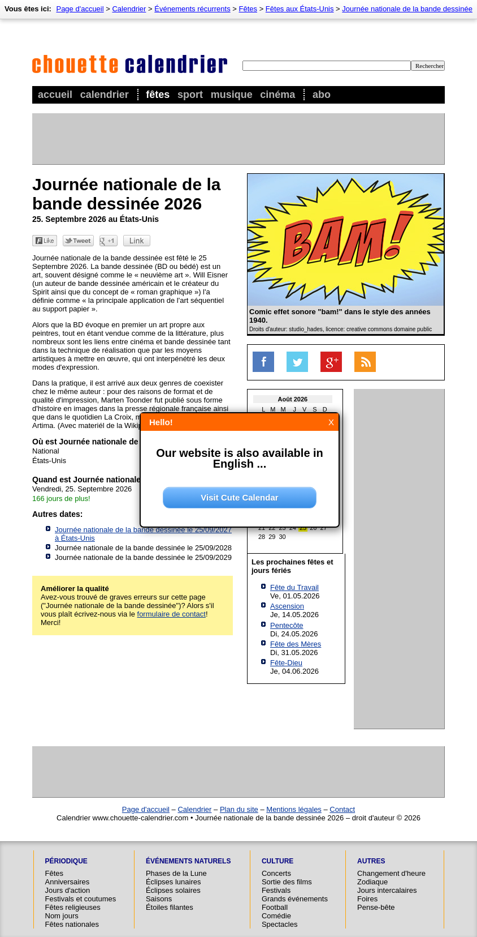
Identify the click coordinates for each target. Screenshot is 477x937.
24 (292, 527)
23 (282, 527)
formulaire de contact (171, 614)
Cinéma (277, 94)
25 (303, 527)
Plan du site (239, 809)
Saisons (159, 899)
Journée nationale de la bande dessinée (407, 9)
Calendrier (104, 94)
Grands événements (295, 899)
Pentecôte (286, 625)
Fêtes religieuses (73, 907)
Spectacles (280, 924)
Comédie (276, 916)
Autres (371, 861)
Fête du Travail (294, 587)
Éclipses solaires (173, 890)
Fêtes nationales (72, 924)
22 (271, 527)
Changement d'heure (391, 873)
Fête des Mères (295, 644)
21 (261, 527)
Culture (277, 861)
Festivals (276, 890)
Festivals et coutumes (80, 899)
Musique (232, 94)
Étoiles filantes (169, 907)
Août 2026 (293, 399)
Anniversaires (67, 882)
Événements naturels (188, 861)
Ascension (287, 606)
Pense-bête (376, 907)
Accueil (55, 94)
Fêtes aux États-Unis (300, 9)
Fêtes (158, 94)
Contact (342, 809)
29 (271, 536)
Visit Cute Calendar (239, 497)
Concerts (276, 873)
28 (261, 536)
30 (282, 536)
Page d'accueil (79, 9)
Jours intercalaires (387, 890)
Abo (322, 94)
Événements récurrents (192, 9)
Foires (367, 899)
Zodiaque (372, 882)
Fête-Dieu (286, 662)
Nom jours (62, 916)
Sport (190, 94)
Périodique (66, 861)
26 (313, 527)
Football (275, 907)
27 (323, 527)
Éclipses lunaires (173, 882)
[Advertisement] (238, 138)
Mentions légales (294, 809)
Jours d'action (67, 890)
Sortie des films (287, 882)
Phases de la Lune (176, 873)
